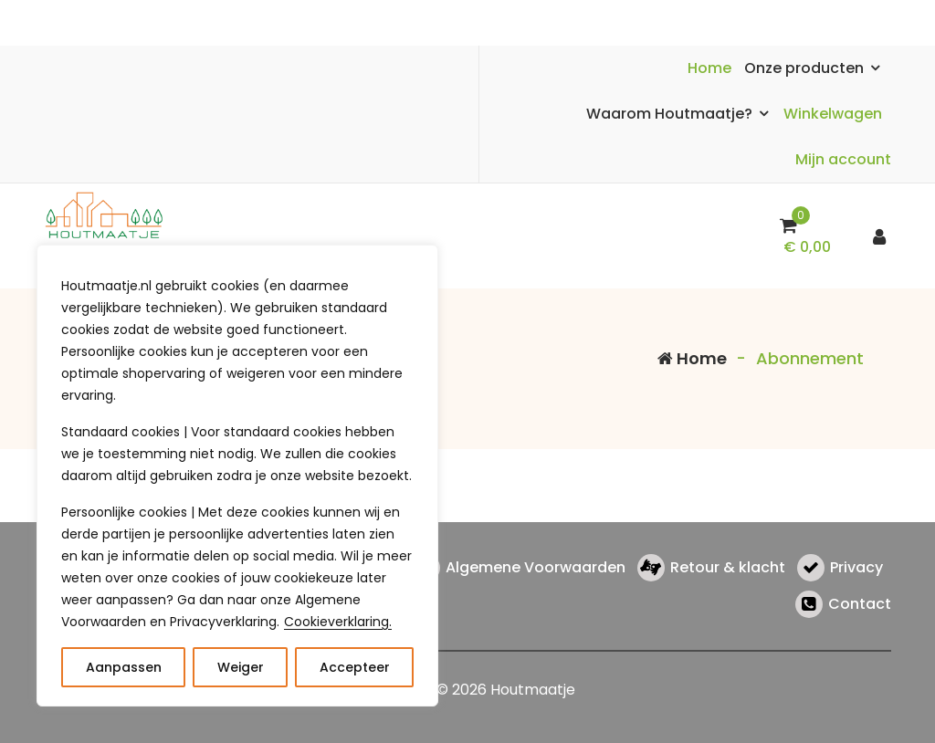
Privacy (856, 568)
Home (709, 68)
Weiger (240, 667)
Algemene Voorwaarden (535, 568)
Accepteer (355, 667)
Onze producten (804, 68)
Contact (859, 604)
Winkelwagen (832, 113)
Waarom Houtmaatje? (669, 113)
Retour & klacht (727, 568)
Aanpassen (124, 667)
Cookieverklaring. (338, 621)
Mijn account (843, 159)
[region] (237, 475)
